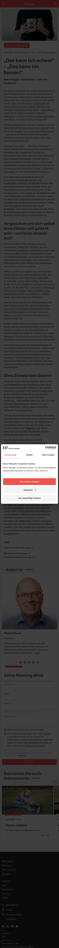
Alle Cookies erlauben (29, 482)
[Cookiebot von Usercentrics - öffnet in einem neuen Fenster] (45, 447)
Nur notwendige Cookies (29, 498)
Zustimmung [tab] (10, 455)
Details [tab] (29, 455)
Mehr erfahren (41, 471)
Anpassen (30, 490)
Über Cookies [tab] (48, 455)
